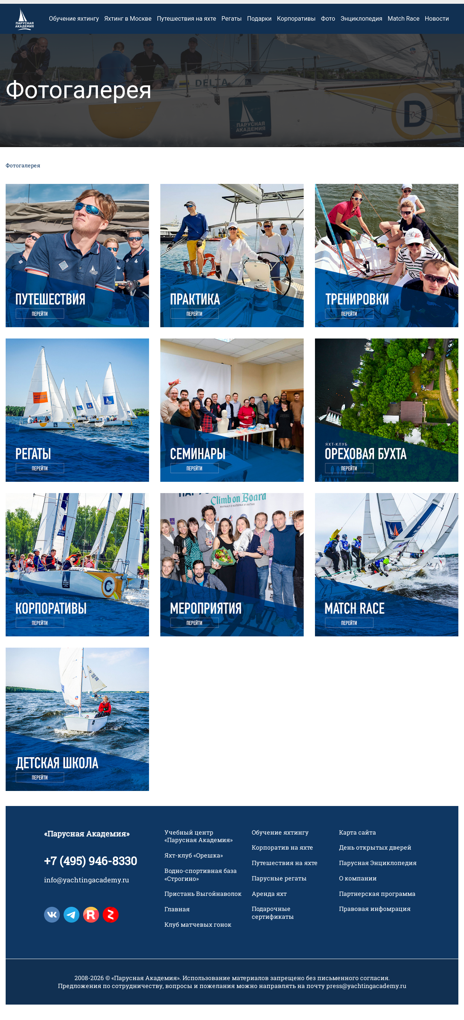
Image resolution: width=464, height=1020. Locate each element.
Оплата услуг (65, 9)
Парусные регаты (279, 893)
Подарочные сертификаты (273, 928)
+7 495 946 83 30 (428, 9)
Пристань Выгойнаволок (203, 909)
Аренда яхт (269, 908)
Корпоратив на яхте (282, 862)
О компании (358, 893)
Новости (437, 33)
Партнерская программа (377, 908)
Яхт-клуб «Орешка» (193, 870)
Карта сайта (357, 847)
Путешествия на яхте (186, 33)
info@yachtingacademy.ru (86, 894)
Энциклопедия (361, 33)
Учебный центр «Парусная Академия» (198, 851)
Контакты (376, 9)
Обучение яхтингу (74, 33)
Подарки (259, 33)
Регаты (232, 33)
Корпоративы (296, 33)
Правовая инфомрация (375, 924)
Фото (328, 33)
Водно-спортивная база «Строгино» (200, 889)
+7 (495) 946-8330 (90, 875)
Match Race (403, 33)
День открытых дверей (375, 862)
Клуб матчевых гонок (197, 939)
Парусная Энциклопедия (378, 878)
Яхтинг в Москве (128, 33)
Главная (177, 924)
